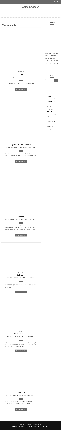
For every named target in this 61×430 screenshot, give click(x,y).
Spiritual (49, 126)
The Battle (21, 393)
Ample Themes (45, 426)
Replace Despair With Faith (20, 145)
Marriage (49, 119)
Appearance (49, 99)
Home (3, 15)
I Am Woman (21, 71)
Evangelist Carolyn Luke (11, 77)
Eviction (21, 217)
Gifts (21, 74)
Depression (49, 104)
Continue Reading (20, 89)
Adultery (49, 96)
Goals (48, 111)
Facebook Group (12, 15)
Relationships (50, 124)
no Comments (32, 77)
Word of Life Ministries (25, 15)
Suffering (20, 275)
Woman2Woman (30, 7)
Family (20, 331)
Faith (20, 142)
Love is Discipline (20, 334)
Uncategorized (50, 129)
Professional (50, 121)
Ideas (48, 116)
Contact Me (37, 15)
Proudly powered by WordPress (20, 426)
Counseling (21, 272)
